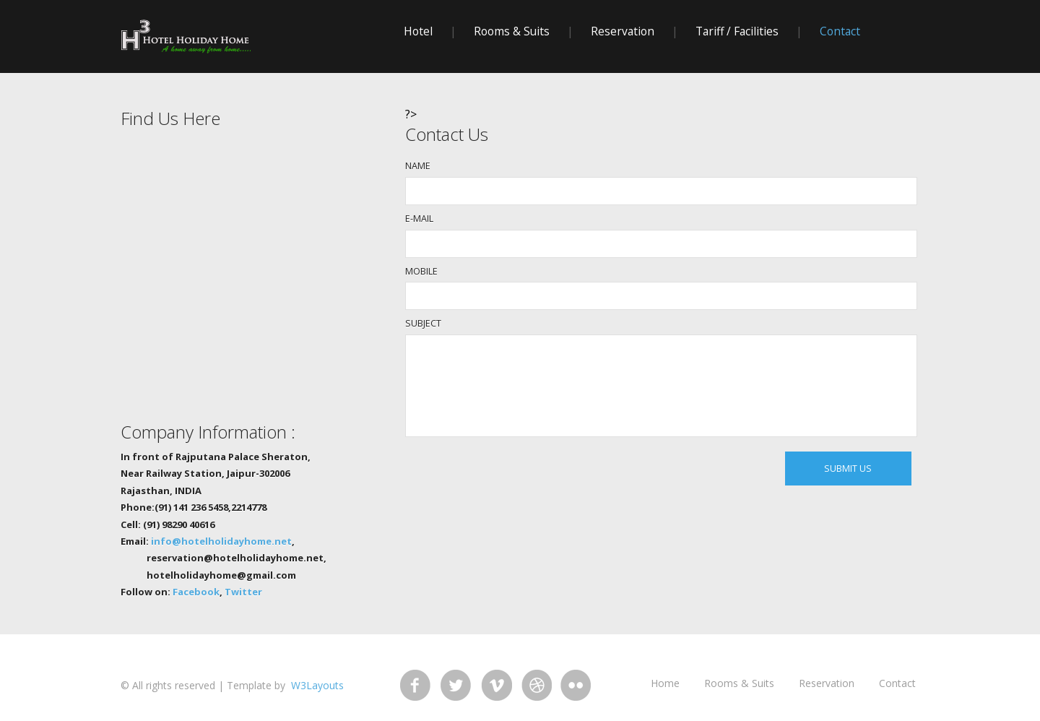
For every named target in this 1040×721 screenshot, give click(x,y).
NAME (417, 166)
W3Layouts (316, 685)
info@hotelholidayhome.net (221, 541)
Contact (897, 683)
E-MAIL (419, 218)
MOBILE (421, 271)
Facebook (196, 591)
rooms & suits (512, 31)
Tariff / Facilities (737, 31)
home (665, 683)
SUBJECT (423, 323)
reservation (622, 31)
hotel (418, 31)
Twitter (243, 591)
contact (840, 31)
